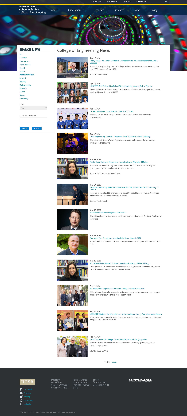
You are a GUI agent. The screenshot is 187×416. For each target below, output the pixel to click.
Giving (154, 10)
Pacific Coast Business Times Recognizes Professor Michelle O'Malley (119, 162)
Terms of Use (99, 382)
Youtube (27, 393)
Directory (127, 2)
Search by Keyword (28, 116)
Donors (22, 95)
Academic (23, 58)
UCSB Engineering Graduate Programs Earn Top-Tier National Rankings (120, 137)
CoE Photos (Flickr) (59, 387)
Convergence (96, 2)
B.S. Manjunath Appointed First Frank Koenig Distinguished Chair (117, 289)
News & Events (80, 379)
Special (22, 68)
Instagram (28, 400)
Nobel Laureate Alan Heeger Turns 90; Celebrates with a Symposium (118, 339)
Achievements (27, 75)
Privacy (96, 379)
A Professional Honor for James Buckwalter (108, 213)
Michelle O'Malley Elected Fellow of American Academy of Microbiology (119, 263)
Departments (111, 2)
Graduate (99, 10)
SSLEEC (22, 71)
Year (22, 104)
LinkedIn (27, 404)
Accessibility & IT (101, 385)
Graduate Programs (81, 385)
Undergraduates (80, 382)
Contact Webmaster (60, 385)
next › (114, 362)
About (54, 10)
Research (119, 10)
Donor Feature (25, 65)
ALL (21, 54)
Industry (23, 82)
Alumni (22, 92)
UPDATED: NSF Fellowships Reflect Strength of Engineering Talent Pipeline (121, 86)
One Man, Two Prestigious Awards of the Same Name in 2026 (115, 238)
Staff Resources (142, 2)
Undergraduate (76, 10)
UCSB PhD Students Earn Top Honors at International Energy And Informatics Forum (126, 314)
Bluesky (27, 397)
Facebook (28, 389)
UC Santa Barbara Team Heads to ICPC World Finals (111, 111)
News (137, 10)
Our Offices (56, 382)
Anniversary (24, 98)
